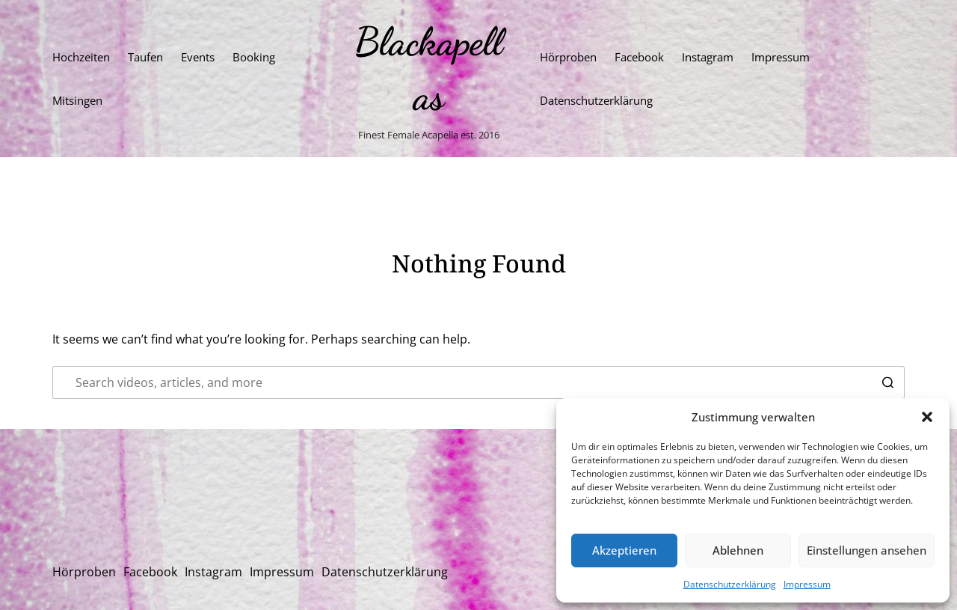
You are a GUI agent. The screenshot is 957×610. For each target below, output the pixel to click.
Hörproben (568, 56)
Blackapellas (428, 69)
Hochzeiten (81, 56)
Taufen (145, 56)
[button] (927, 416)
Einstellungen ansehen (866, 550)
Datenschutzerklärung (729, 584)
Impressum (807, 584)
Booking (254, 56)
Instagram (707, 56)
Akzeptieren (624, 550)
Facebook (639, 56)
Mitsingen (77, 100)
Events (198, 56)
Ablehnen (738, 550)
